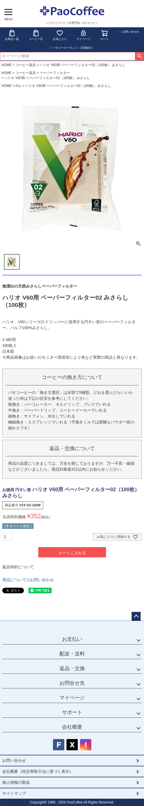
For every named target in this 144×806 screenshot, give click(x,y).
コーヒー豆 (36, 35)
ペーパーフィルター (54, 73)
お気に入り (60, 35)
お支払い (72, 639)
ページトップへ (136, 616)
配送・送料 (72, 654)
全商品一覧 (12, 35)
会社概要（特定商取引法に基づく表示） (37, 771)
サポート (72, 712)
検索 (139, 56)
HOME (6, 65)
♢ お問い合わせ (129, 31)
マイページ (83, 35)
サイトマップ (14, 793)
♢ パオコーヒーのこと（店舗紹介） (72, 47)
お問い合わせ (14, 760)
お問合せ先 (72, 683)
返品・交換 (72, 668)
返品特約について (18, 567)
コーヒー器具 (25, 65)
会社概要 (72, 727)
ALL (18, 86)
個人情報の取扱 (16, 782)
